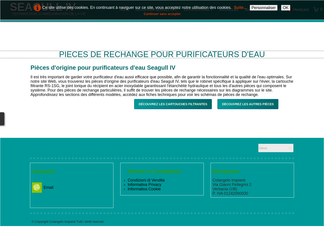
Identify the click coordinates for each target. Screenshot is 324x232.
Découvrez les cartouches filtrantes (173, 104)
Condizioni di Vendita (146, 180)
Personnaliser (264, 8)
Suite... (240, 7)
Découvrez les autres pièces (248, 104)
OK (286, 8)
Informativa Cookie (144, 189)
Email (43, 187)
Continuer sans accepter (162, 14)
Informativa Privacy (144, 184)
